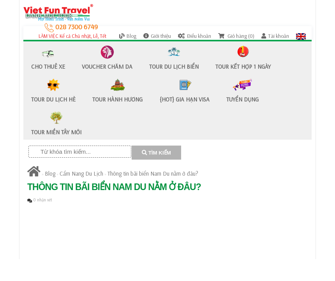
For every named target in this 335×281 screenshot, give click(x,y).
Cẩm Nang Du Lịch (81, 173)
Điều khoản (194, 35)
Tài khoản (275, 35)
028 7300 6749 (71, 26)
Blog (127, 35)
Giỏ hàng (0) (236, 35)
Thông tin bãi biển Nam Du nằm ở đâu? (153, 173)
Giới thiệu (157, 35)
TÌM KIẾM (156, 153)
